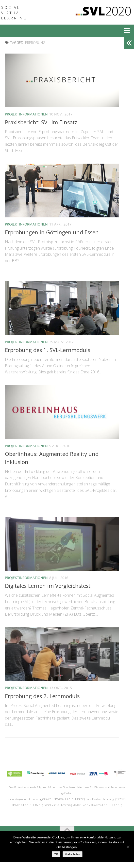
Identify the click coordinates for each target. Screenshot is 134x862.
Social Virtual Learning (14, 12)
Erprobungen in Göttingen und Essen (52, 232)
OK (56, 854)
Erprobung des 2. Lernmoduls (42, 696)
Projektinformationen (26, 114)
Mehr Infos (73, 854)
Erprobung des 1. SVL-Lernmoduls (47, 349)
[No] (127, 846)
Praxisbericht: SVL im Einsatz (41, 122)
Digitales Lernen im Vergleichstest (47, 585)
